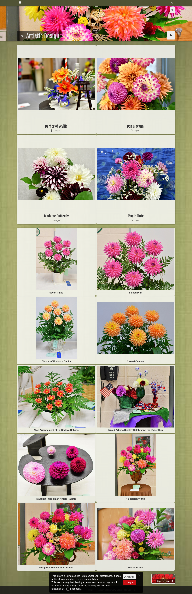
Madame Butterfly (56, 216)
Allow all (130, 577)
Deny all (130, 582)
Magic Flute (136, 216)
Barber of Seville (56, 126)
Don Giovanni (136, 126)
